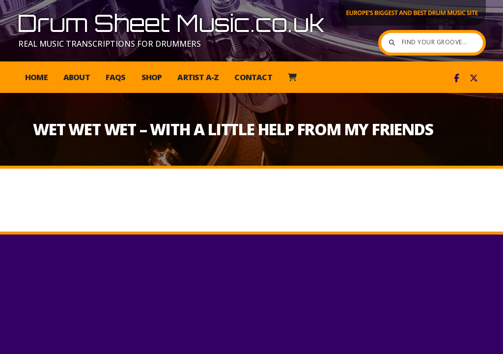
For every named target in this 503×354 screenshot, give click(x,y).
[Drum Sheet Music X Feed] (474, 78)
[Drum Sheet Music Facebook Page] (456, 78)
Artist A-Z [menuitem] (198, 77)
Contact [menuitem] (253, 77)
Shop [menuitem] (151, 77)
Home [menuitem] (36, 77)
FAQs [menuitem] (116, 77)
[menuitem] (292, 77)
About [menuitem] (76, 77)
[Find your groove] (404, 43)
